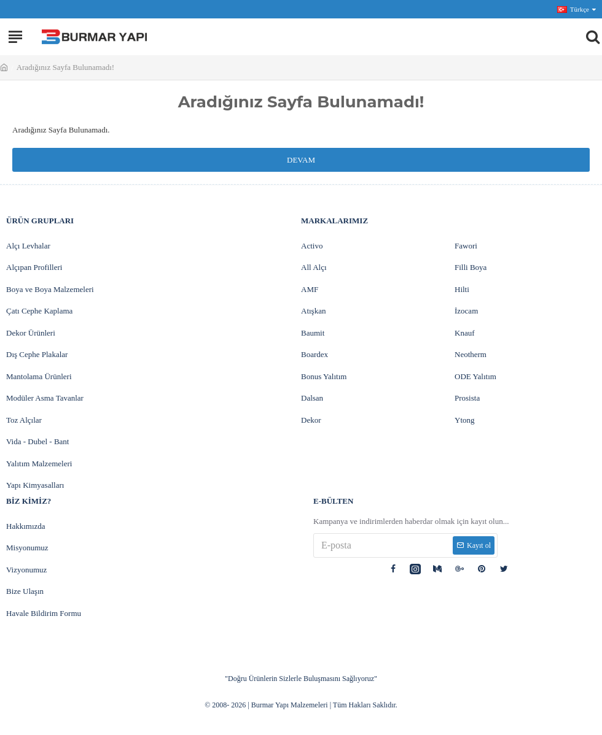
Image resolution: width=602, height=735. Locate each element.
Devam (301, 159)
